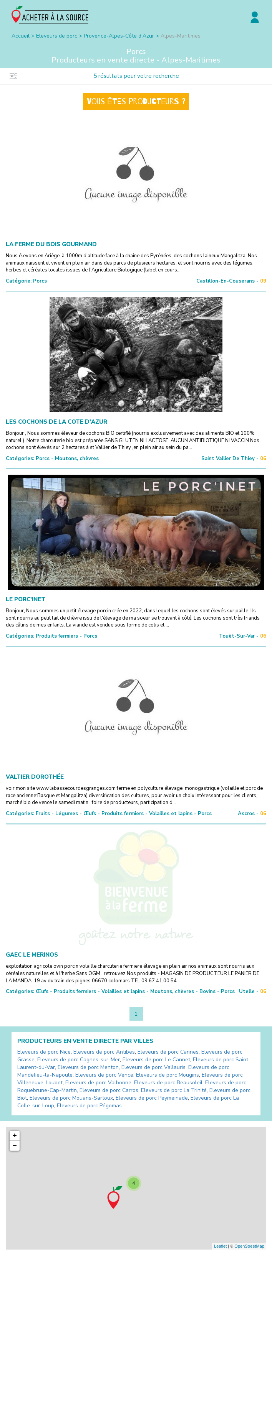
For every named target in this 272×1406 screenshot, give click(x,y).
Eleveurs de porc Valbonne (98, 1082)
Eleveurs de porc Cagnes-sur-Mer (78, 1059)
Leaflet (220, 1246)
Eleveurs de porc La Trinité (174, 1090)
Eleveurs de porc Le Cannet (156, 1059)
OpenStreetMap (249, 1246)
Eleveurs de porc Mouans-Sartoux (71, 1098)
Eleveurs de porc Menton (88, 1067)
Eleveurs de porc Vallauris (153, 1067)
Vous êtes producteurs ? (136, 101)
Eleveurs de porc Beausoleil (168, 1082)
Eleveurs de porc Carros (109, 1090)
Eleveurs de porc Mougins (167, 1075)
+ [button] (15, 1135)
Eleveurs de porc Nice (44, 1052)
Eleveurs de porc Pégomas (89, 1105)
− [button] (15, 1145)
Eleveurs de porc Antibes (104, 1052)
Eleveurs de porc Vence (104, 1075)
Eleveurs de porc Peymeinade (152, 1098)
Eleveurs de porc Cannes (168, 1052)
